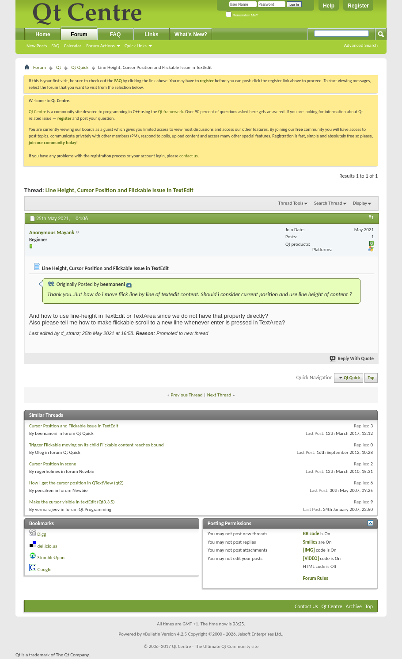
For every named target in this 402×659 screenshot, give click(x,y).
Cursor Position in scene (52, 464)
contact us (188, 156)
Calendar (72, 46)
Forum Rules (315, 578)
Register (358, 6)
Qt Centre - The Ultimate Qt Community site (215, 646)
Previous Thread (187, 395)
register (64, 118)
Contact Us (306, 606)
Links (151, 34)
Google (45, 569)
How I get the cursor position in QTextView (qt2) (76, 483)
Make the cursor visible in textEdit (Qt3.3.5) (72, 502)
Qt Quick (79, 67)
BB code (311, 534)
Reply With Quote (352, 359)
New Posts (37, 46)
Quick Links (136, 46)
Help (328, 6)
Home (42, 34)
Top (371, 378)
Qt (58, 67)
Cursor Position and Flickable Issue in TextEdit (73, 426)
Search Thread (328, 203)
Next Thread (219, 395)
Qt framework (170, 111)
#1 (371, 217)
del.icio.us (47, 546)
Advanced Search (361, 45)
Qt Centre (37, 111)
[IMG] (309, 550)
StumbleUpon (51, 557)
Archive (354, 606)
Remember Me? (242, 15)
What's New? (190, 34)
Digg (42, 534)
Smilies (310, 542)
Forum (79, 34)
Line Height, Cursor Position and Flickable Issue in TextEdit (119, 190)
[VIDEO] (311, 558)
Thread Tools (290, 203)
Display (360, 203)
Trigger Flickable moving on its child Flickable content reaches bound (96, 445)
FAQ (55, 46)
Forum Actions (100, 46)
